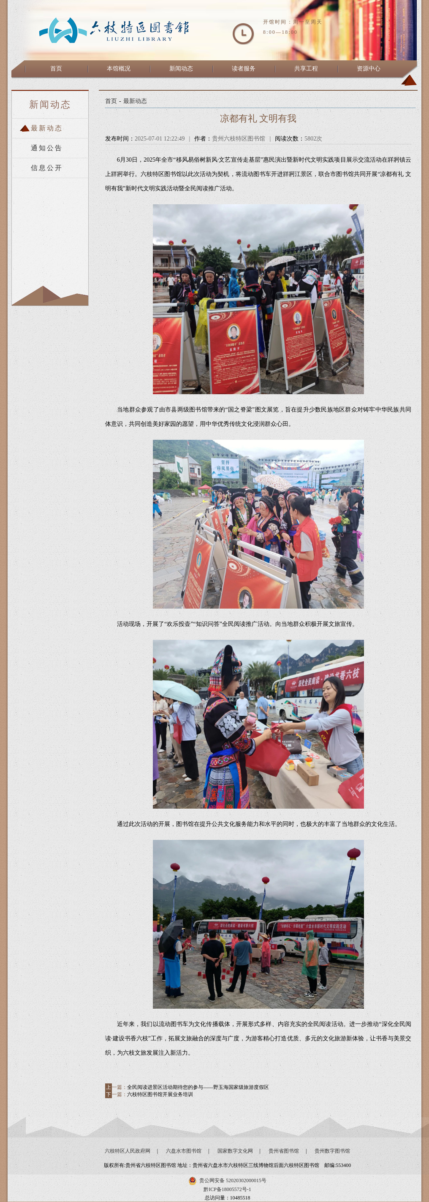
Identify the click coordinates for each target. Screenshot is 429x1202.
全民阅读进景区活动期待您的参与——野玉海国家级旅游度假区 (198, 1087)
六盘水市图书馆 (183, 1150)
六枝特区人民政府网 (127, 1150)
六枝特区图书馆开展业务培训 (160, 1094)
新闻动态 (181, 68)
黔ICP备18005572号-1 (227, 1189)
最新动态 (47, 128)
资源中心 (368, 68)
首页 (56, 68)
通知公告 (47, 148)
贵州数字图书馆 (332, 1150)
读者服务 (243, 68)
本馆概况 (118, 68)
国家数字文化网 (235, 1150)
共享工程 (306, 68)
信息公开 (47, 167)
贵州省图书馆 (284, 1150)
